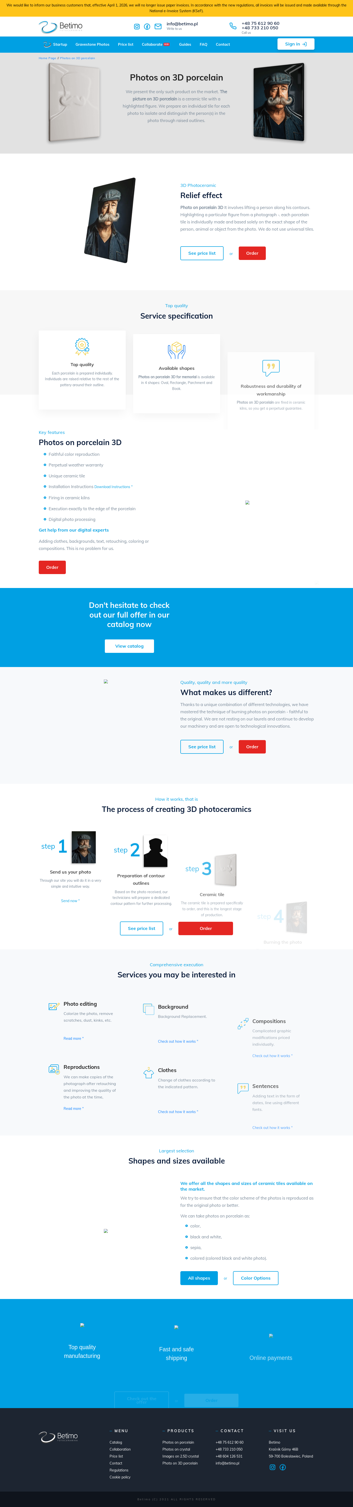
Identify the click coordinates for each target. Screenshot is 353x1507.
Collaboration (120, 1449)
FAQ (203, 44)
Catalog (116, 1442)
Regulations (119, 1470)
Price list (125, 44)
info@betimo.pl (182, 26)
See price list (202, 253)
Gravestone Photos (93, 44)
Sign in (292, 44)
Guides (185, 44)
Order (252, 253)
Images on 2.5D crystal (180, 1456)
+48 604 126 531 (229, 1456)
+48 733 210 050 (260, 28)
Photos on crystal (176, 1449)
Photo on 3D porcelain (180, 1463)
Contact (223, 44)
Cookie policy (120, 1477)
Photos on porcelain (178, 1442)
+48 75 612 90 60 (260, 23)
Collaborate (156, 44)
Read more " (74, 1038)
